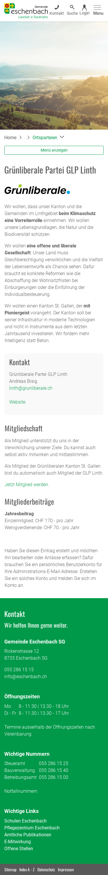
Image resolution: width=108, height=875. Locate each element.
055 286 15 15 (19, 669)
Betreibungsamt (20, 777)
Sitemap (10, 869)
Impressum (66, 869)
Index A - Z (27, 869)
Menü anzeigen (54, 150)
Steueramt (14, 763)
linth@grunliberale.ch (30, 388)
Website (17, 402)
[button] (48, 137)
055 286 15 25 (53, 763)
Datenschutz (46, 869)
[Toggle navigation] (97, 10)
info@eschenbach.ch (25, 676)
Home (10, 137)
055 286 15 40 (53, 770)
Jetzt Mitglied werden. (27, 484)
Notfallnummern (20, 791)
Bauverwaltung (19, 770)
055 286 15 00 (53, 777)
